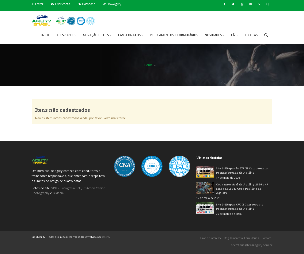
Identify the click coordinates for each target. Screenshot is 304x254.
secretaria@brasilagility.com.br (251, 245)
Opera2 (106, 236)
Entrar (37, 4)
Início (45, 35)
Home (148, 65)
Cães (234, 35)
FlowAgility (112, 4)
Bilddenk (58, 193)
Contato (266, 238)
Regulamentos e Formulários (174, 35)
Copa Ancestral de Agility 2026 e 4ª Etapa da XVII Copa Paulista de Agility (242, 188)
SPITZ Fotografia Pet (66, 188)
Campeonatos (130, 35)
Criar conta (60, 4)
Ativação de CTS (97, 35)
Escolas (251, 35)
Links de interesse (211, 238)
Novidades (214, 35)
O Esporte (66, 35)
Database (86, 4)
